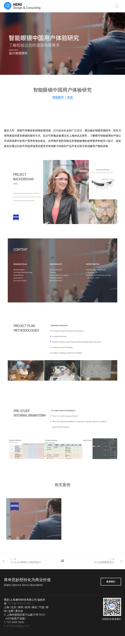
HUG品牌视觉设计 (104, 562)
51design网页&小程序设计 (26, 562)
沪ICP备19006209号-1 (20, 603)
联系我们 (110, 581)
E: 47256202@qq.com (17, 626)
